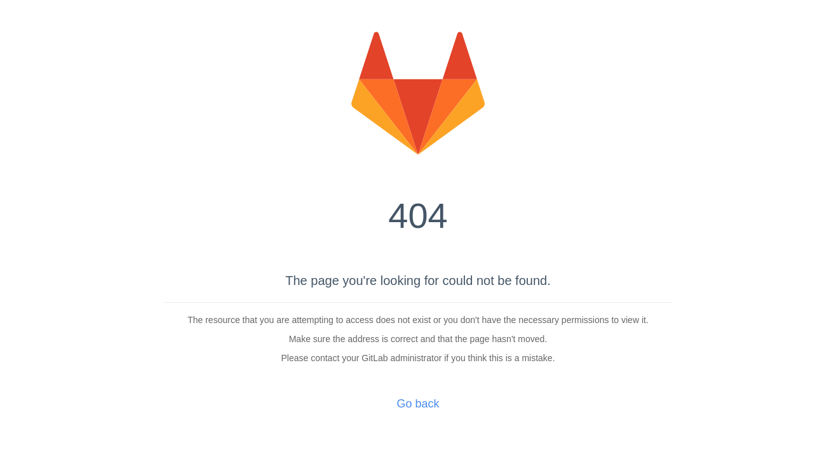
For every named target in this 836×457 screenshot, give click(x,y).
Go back (417, 403)
